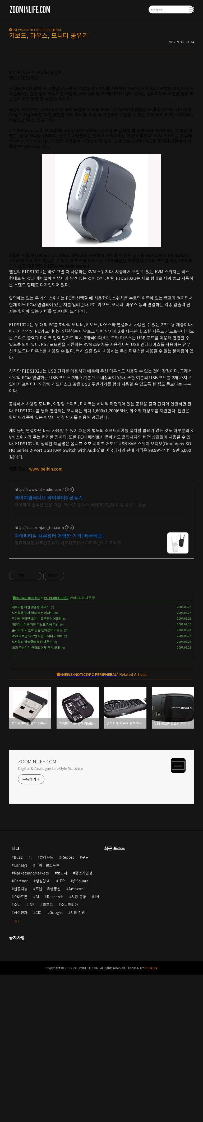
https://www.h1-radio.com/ (39, 637)
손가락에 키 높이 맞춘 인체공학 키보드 (37, 777)
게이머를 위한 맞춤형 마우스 (30, 754)
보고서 (62, 1020)
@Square (81, 1028)
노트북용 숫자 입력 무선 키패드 (32, 760)
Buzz (18, 1004)
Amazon (76, 1036)
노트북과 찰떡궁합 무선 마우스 (32, 789)
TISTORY (151, 1115)
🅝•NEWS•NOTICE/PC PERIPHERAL (35, 29)
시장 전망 (77, 1059)
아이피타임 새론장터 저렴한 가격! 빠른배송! (59, 683)
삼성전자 (20, 1059)
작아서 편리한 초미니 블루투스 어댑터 (37, 766)
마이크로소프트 (47, 1012)
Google (55, 1059)
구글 (85, 1004)
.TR (61, 1028)
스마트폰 (20, 1044)
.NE (32, 1052)
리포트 (48, 1052)
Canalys (20, 1012)
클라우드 (46, 1004)
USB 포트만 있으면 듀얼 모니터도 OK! (37, 783)
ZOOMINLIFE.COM (37, 909)
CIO (38, 1059)
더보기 (16, 1068)
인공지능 (20, 1036)
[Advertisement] (101, 101)
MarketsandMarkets (31, 1020)
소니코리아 (69, 1052)
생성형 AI (43, 1028)
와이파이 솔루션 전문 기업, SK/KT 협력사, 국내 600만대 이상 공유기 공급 (80, 652)
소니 (17, 1052)
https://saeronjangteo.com (39, 675)
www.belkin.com (46, 542)
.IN (96, 1044)
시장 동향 (78, 1044)
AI (37, 1044)
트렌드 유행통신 (48, 1036)
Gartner (21, 1028)
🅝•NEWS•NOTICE (26, 745)
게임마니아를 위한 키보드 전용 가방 (35, 771)
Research (55, 1044)
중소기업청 (83, 1020)
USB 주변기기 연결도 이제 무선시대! (36, 795)
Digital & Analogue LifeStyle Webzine (50, 915)
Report (67, 1004)
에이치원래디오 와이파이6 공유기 (49, 645)
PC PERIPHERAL (56, 745)
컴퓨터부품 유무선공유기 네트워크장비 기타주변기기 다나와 (68, 690)
